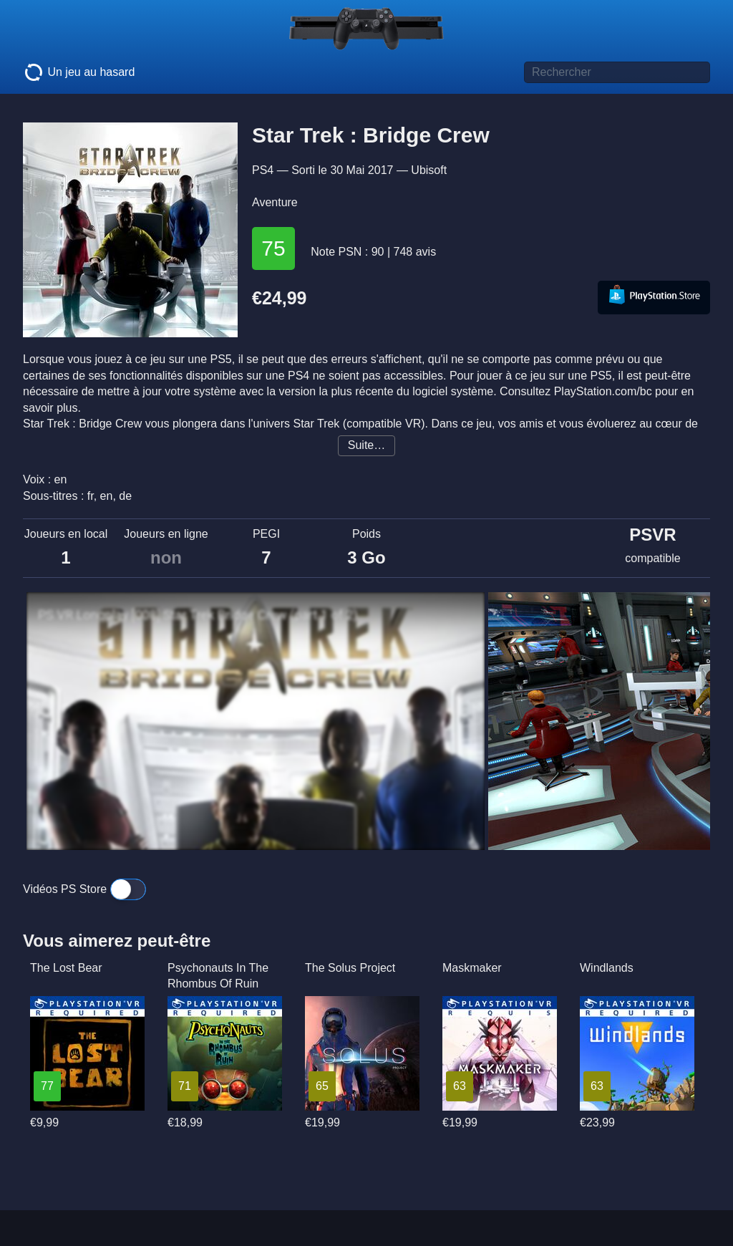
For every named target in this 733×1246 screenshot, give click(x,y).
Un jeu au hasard (79, 72)
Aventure (275, 202)
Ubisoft (429, 170)
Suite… (366, 445)
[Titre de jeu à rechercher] (617, 72)
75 (273, 248)
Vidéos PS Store (84, 889)
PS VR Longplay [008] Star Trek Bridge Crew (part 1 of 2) (198, 615)
